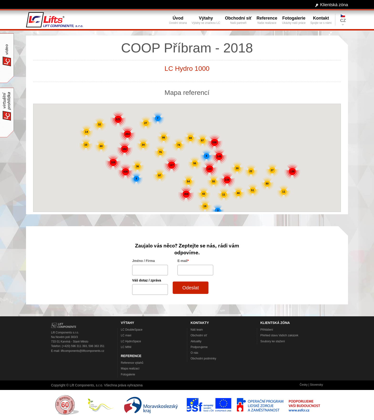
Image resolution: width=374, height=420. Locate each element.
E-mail (183, 261)
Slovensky (316, 384)
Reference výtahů (132, 362)
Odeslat (190, 287)
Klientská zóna (334, 4)
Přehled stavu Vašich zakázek (279, 335)
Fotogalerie (128, 374)
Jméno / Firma (143, 261)
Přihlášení (266, 329)
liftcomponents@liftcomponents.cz (82, 351)
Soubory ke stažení (272, 341)
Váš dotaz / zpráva (146, 280)
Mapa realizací (130, 368)
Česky (303, 384)
